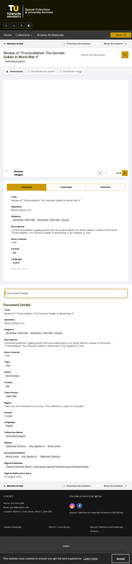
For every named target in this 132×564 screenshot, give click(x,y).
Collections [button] (24, 35)
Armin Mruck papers (15, 61)
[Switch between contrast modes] (29, 25)
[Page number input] (109, 173)
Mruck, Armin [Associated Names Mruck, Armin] (12, 456)
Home (8, 35)
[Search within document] (125, 54)
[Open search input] (6, 25)
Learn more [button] (91, 558)
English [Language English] (16, 262)
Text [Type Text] (8, 365)
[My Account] (21, 25)
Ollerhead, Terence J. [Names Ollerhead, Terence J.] (16, 446)
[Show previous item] (100, 173)
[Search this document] (100, 54)
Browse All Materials (50, 35)
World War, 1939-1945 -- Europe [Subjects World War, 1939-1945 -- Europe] (53, 220)
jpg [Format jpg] (14, 252)
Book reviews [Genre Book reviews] (12, 375)
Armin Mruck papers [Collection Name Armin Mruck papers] (16, 436)
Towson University (12, 527)
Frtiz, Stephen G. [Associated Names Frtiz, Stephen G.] (29, 456)
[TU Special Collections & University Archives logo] (30, 11)
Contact (66, 546)
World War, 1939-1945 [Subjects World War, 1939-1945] (24, 220)
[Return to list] (19, 44)
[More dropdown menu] (121, 35)
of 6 (118, 173)
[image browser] (16, 173)
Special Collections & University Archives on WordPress (96, 512)
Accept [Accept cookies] (121, 558)
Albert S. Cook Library (59, 527)
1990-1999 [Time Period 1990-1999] (11, 396)
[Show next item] (125, 173)
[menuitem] (66, 545)
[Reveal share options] (14, 25)
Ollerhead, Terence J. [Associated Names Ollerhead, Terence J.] (50, 456)
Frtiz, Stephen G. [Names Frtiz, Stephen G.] (37, 446)
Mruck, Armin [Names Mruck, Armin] (54, 446)
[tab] (26, 187)
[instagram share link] (72, 506)
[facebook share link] (79, 506)
